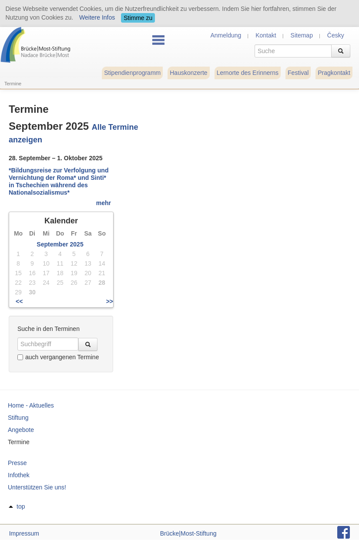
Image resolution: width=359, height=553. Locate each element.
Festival (298, 72)
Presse (17, 462)
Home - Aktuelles (31, 405)
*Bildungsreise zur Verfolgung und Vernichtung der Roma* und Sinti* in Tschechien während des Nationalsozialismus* (58, 181)
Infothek (19, 475)
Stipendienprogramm (132, 72)
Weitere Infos (97, 17)
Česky (335, 35)
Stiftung (18, 417)
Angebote (21, 429)
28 (101, 282)
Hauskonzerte (188, 72)
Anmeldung (225, 35)
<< (19, 301)
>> (109, 301)
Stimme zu (138, 17)
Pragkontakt (334, 72)
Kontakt (265, 35)
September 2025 (60, 244)
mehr (103, 202)
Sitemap (302, 35)
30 (32, 292)
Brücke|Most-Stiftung (188, 533)
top (21, 506)
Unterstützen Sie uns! (37, 487)
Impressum (24, 533)
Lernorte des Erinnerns (247, 72)
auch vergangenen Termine (58, 357)
